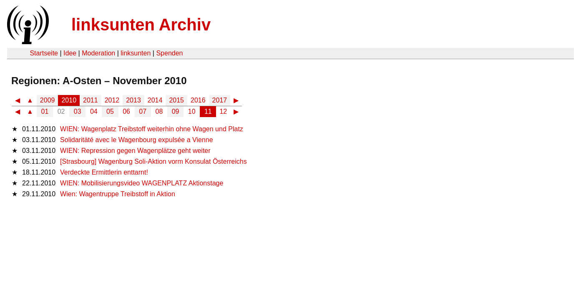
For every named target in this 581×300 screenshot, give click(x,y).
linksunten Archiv (141, 24)
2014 (155, 100)
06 (126, 111)
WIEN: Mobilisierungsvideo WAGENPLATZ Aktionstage (141, 183)
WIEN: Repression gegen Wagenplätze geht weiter (135, 150)
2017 (219, 100)
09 (175, 111)
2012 (112, 100)
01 (45, 111)
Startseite (44, 53)
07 (142, 111)
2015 (176, 100)
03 (77, 111)
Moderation (98, 53)
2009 (47, 100)
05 (110, 111)
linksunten (136, 53)
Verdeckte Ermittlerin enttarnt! (104, 172)
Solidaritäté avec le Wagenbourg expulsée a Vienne (136, 139)
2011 (90, 100)
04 (94, 111)
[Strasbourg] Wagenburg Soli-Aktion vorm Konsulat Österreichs (153, 161)
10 (192, 111)
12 (223, 111)
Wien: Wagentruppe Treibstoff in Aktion (117, 194)
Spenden (169, 53)
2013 (133, 100)
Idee (69, 53)
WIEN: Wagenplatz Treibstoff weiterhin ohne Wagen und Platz (151, 128)
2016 (198, 100)
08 (159, 111)
